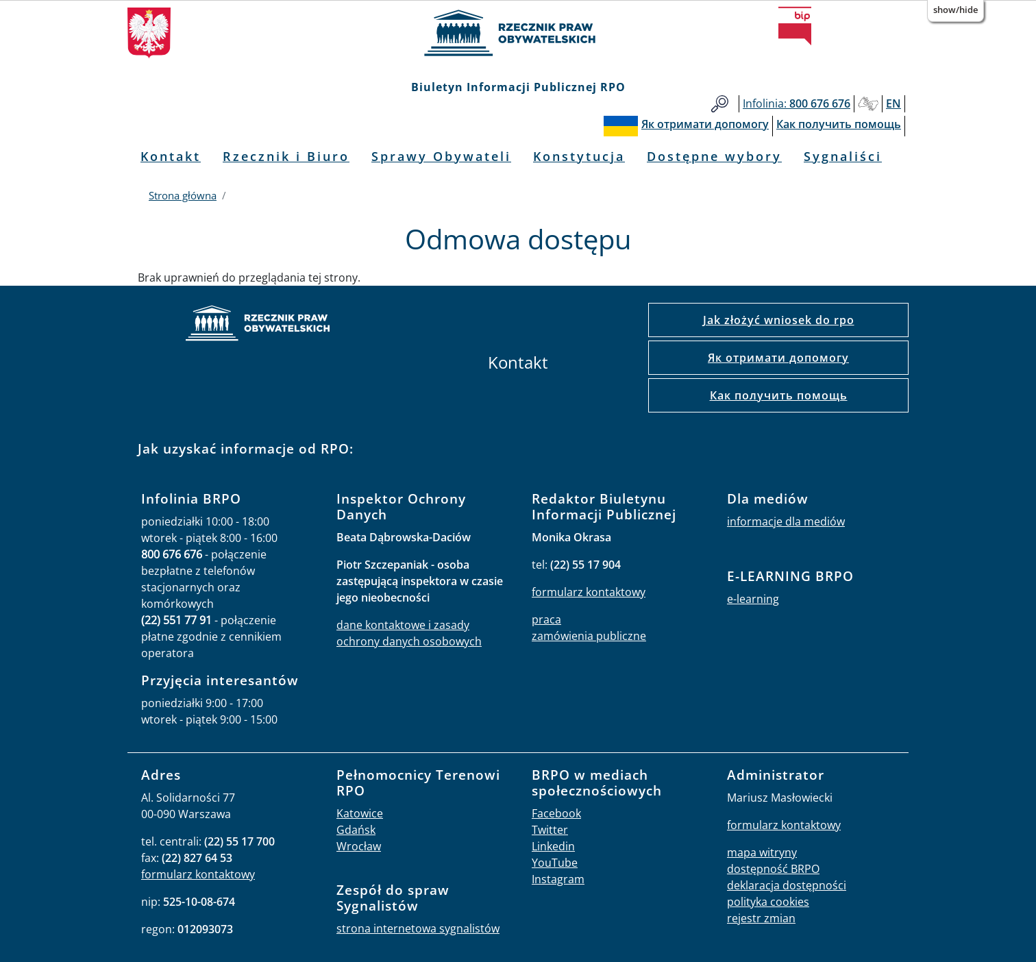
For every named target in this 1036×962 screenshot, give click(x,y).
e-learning (753, 598)
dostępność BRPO (773, 868)
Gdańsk (355, 829)
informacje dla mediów (786, 521)
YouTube (555, 862)
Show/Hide (955, 9)
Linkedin (553, 846)
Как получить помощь (779, 395)
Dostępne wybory (714, 156)
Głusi (868, 103)
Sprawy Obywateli (441, 156)
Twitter (550, 829)
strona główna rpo (258, 325)
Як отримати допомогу (778, 357)
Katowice (359, 813)
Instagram (558, 879)
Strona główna (183, 195)
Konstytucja (579, 156)
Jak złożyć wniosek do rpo (778, 320)
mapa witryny (762, 852)
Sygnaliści (843, 156)
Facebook (556, 813)
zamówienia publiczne (589, 635)
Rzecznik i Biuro (286, 156)
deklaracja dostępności (786, 885)
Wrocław (358, 846)
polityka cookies (768, 901)
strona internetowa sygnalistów (418, 928)
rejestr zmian (761, 918)
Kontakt (170, 156)
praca (546, 619)
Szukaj (719, 103)
